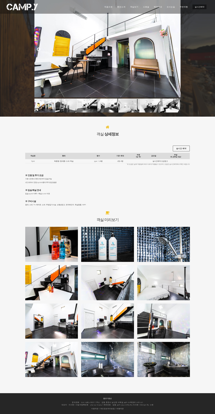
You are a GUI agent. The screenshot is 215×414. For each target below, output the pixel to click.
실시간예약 (199, 7)
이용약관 (95, 409)
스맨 (151, 405)
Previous (38, 49)
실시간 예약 (181, 143)
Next (176, 49)
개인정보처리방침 (107, 409)
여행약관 (120, 409)
